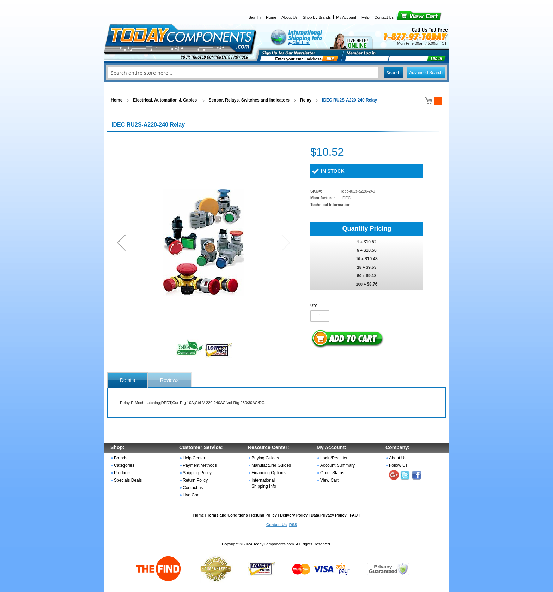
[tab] (127, 380)
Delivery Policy (294, 515)
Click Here (301, 43)
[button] (121, 242)
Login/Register (333, 458)
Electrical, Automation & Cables (165, 100)
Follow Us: (399, 465)
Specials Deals (128, 480)
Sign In (255, 17)
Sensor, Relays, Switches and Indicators (249, 100)
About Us (289, 17)
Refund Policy (264, 515)
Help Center (194, 458)
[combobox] (276, 72)
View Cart (407, 17)
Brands (120, 458)
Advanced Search (426, 72)
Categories (124, 465)
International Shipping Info (263, 483)
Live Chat (192, 495)
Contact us (193, 487)
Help (365, 17)
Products (122, 472)
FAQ (354, 515)
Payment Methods (200, 465)
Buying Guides (265, 458)
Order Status (332, 472)
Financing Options (268, 472)
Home (271, 17)
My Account (346, 17)
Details (127, 380)
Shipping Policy (197, 472)
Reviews (169, 380)
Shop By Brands (317, 17)
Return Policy (195, 480)
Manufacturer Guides (271, 465)
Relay (305, 100)
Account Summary (337, 465)
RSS (293, 525)
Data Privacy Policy (329, 515)
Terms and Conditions (227, 515)
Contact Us (384, 17)
